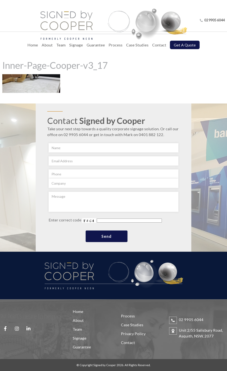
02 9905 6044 (191, 319)
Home (32, 45)
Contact (159, 45)
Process (115, 45)
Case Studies (137, 45)
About (47, 45)
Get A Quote (185, 45)
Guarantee (96, 45)
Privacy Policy (133, 333)
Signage (76, 45)
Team (61, 45)
